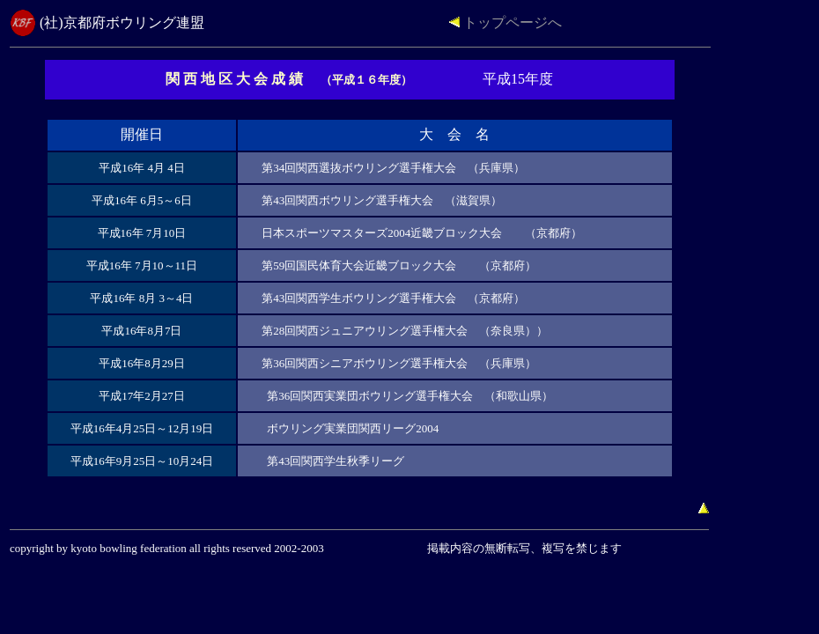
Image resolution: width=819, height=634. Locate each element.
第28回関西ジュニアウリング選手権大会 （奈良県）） (405, 330)
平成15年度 (518, 78)
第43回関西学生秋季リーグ (335, 461)
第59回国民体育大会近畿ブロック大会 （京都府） (399, 265)
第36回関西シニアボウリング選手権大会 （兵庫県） (399, 363)
